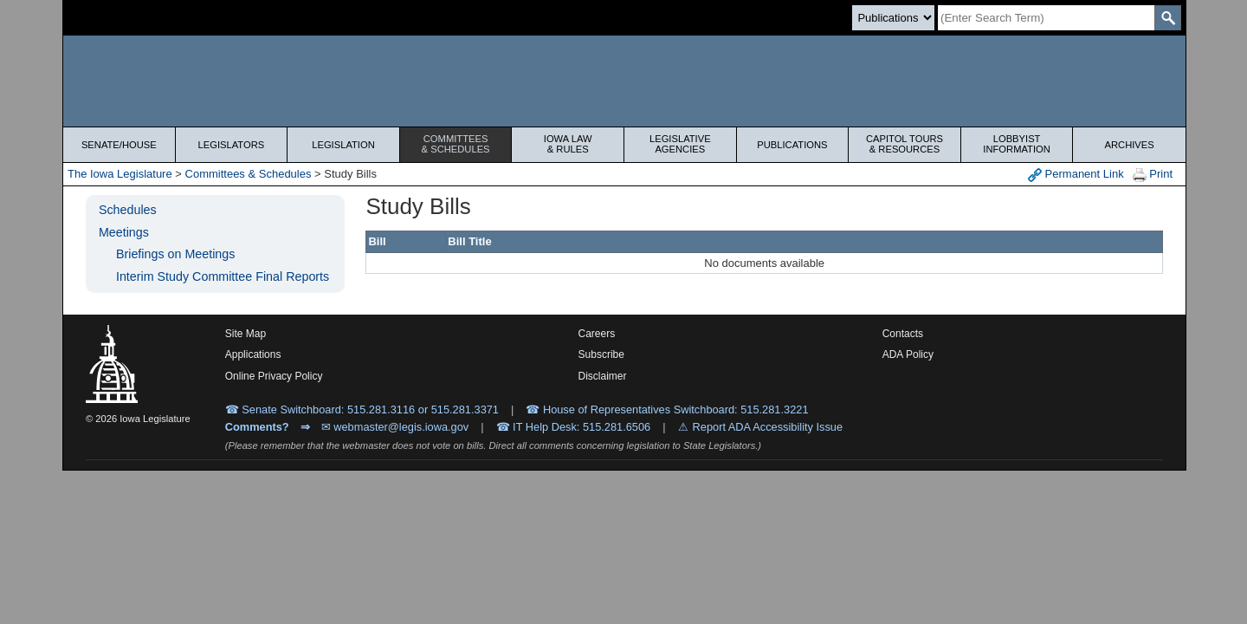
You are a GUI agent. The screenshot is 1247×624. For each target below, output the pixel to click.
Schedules (128, 210)
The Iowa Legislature (120, 173)
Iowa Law (568, 143)
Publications (792, 145)
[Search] (1046, 17)
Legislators (231, 145)
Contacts (902, 334)
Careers (597, 334)
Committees (456, 143)
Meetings (124, 232)
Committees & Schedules (248, 173)
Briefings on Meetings (175, 254)
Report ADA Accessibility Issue (768, 426)
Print (1153, 174)
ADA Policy (908, 354)
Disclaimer (602, 376)
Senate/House (119, 145)
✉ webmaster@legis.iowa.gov (395, 426)
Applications (253, 354)
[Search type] (893, 17)
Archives (1129, 145)
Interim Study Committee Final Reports (222, 276)
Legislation (343, 145)
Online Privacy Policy (274, 376)
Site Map (245, 334)
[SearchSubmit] (1167, 17)
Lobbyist (1017, 143)
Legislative (680, 143)
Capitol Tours (904, 143)
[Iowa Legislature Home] (624, 81)
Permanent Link (1076, 174)
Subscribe (601, 354)
